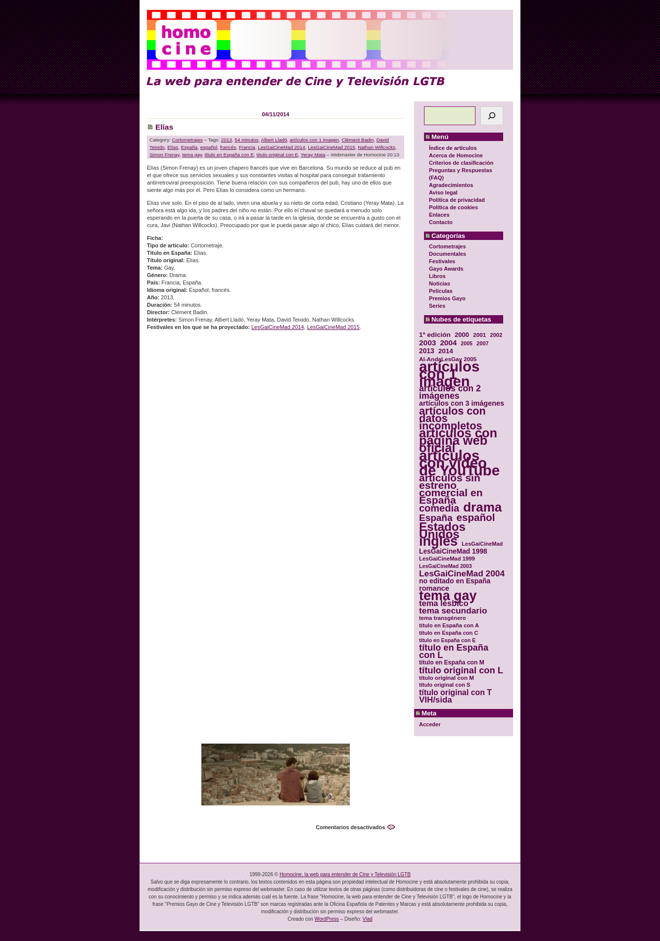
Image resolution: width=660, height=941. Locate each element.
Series (437, 306)
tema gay (192, 154)
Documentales (447, 254)
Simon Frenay (164, 154)
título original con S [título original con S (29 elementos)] (444, 685)
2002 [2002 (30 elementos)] (496, 335)
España (189, 147)
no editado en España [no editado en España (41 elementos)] (454, 581)
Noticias (439, 283)
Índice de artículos (453, 148)
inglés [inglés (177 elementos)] (438, 541)
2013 (226, 139)
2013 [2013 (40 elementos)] (426, 351)
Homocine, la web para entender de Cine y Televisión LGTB (345, 874)
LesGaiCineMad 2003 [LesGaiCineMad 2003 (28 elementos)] (445, 566)
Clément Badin (358, 139)
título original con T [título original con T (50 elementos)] (455, 692)
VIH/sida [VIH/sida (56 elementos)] (435, 700)
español (209, 147)
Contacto (441, 222)
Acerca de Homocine (456, 155)
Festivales (442, 261)
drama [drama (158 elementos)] (482, 507)
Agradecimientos (451, 185)
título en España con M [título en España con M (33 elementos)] (451, 662)
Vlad (368, 919)
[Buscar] (491, 115)
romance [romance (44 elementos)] (434, 588)
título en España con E (229, 154)
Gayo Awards (446, 269)
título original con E (277, 154)
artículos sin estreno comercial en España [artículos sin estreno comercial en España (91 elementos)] (451, 489)
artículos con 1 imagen (314, 139)
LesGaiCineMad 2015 (331, 147)
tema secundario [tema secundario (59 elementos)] (453, 610)
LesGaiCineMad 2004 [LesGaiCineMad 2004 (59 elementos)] (462, 573)
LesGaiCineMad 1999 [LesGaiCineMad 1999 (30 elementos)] (447, 559)
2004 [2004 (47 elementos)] (448, 342)
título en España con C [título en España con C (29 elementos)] (448, 633)
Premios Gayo (447, 298)
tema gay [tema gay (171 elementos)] (447, 596)
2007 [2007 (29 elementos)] (482, 343)
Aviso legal (443, 192)
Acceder (429, 724)
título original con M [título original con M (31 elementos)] (446, 677)
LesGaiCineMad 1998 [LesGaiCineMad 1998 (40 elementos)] (453, 551)
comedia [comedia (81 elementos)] (439, 508)
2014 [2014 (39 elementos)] (445, 351)
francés (228, 147)
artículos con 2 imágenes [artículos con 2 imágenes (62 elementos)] (450, 392)
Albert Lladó (274, 139)
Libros (437, 276)
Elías (164, 127)
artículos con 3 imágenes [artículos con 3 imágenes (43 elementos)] (461, 403)
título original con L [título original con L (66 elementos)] (461, 670)
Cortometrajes (447, 246)
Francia (247, 147)
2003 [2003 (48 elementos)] (427, 342)
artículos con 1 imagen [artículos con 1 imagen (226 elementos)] (449, 374)
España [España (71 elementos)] (435, 517)
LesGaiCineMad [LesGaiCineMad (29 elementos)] (482, 544)
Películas (441, 291)
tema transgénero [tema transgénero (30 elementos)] (442, 618)
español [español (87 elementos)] (475, 517)
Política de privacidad (457, 200)
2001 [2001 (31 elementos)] (479, 334)
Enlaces (439, 215)
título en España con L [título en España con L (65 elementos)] (453, 651)
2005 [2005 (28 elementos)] (466, 343)
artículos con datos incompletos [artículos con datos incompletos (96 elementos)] (452, 418)
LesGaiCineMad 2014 (281, 147)
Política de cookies (453, 207)
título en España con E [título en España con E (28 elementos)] (447, 640)
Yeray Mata (313, 154)
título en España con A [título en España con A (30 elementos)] (449, 625)
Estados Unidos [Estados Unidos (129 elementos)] (442, 530)
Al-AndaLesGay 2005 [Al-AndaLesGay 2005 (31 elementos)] (447, 359)
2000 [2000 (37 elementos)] (462, 334)
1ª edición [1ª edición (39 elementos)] (435, 334)
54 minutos (246, 139)
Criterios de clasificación (461, 163)
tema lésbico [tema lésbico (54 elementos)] (444, 603)
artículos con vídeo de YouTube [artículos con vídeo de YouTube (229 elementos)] (459, 463)
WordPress (327, 919)
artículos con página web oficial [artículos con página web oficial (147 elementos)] (458, 440)
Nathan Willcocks (376, 147)
